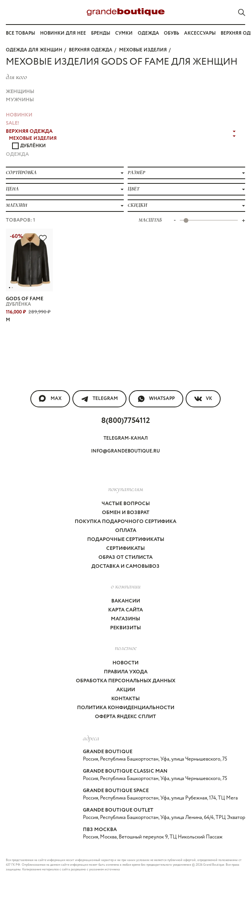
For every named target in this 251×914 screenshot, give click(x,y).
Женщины (20, 91)
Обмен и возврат (125, 512)
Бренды (100, 33)
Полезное (126, 648)
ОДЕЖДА (17, 154)
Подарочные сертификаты (125, 539)
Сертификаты (125, 548)
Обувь (171, 33)
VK (203, 399)
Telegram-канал (126, 438)
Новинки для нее (63, 33)
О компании (125, 586)
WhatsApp (156, 399)
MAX (50, 399)
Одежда (148, 33)
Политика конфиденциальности (125, 707)
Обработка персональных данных (126, 681)
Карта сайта (125, 610)
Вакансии (125, 601)
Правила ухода (125, 672)
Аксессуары (200, 33)
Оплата (125, 530)
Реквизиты (125, 628)
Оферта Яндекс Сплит (125, 716)
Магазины (125, 619)
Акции (125, 690)
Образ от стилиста (125, 557)
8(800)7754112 (125, 420)
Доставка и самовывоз (125, 566)
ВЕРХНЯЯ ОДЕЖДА (90, 50)
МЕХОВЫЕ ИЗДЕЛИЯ (143, 50)
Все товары (20, 33)
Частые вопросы (126, 503)
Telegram (99, 399)
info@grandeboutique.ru (125, 451)
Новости (125, 663)
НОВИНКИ (19, 115)
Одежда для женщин (34, 50)
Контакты (125, 699)
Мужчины (20, 100)
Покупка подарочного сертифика (125, 521)
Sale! (12, 123)
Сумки (124, 33)
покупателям (125, 489)
